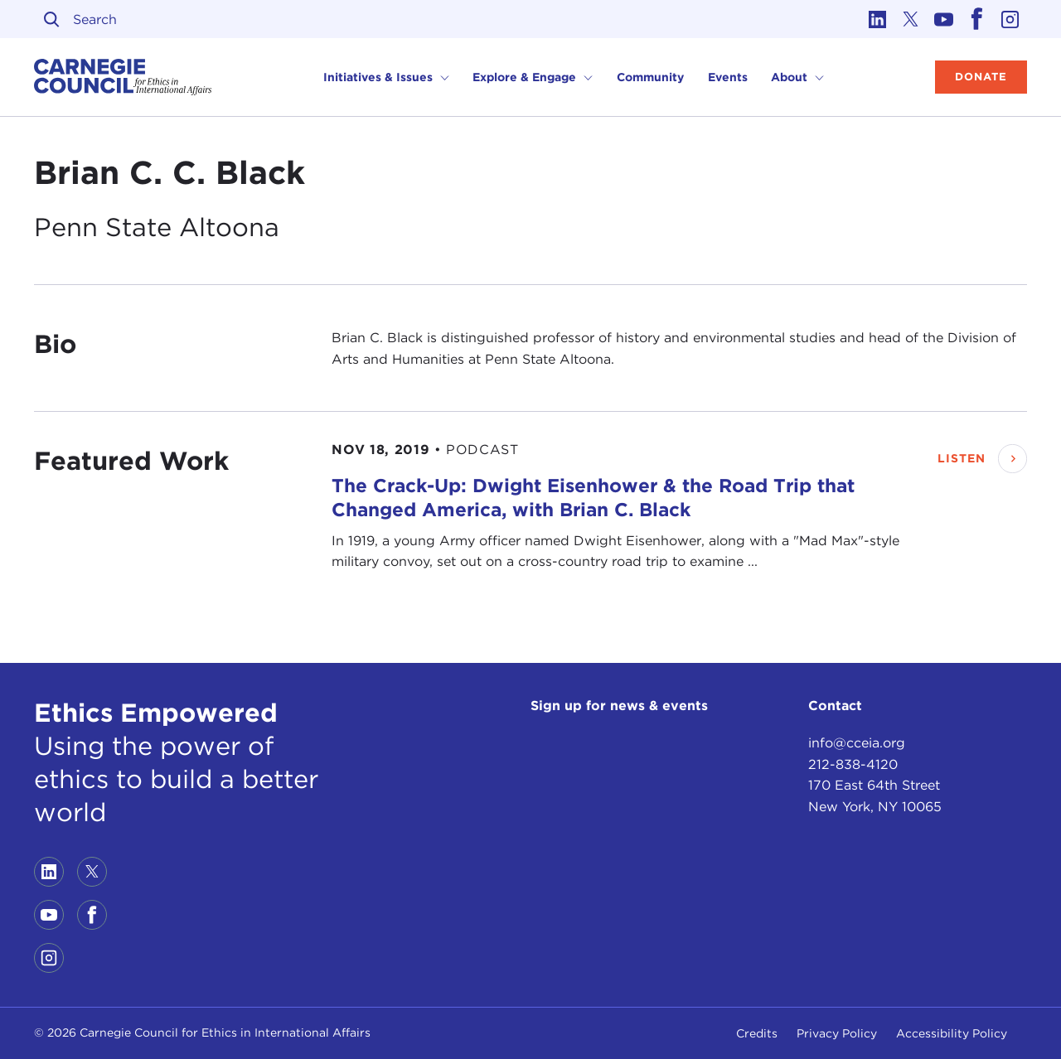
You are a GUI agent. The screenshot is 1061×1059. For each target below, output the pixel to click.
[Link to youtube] (944, 19)
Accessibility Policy (951, 1033)
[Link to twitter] (911, 19)
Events (728, 77)
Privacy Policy (837, 1033)
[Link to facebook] (977, 19)
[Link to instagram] (1010, 19)
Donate (981, 76)
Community (650, 77)
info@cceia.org (856, 743)
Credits (757, 1033)
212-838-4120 (853, 764)
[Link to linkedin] (877, 19)
